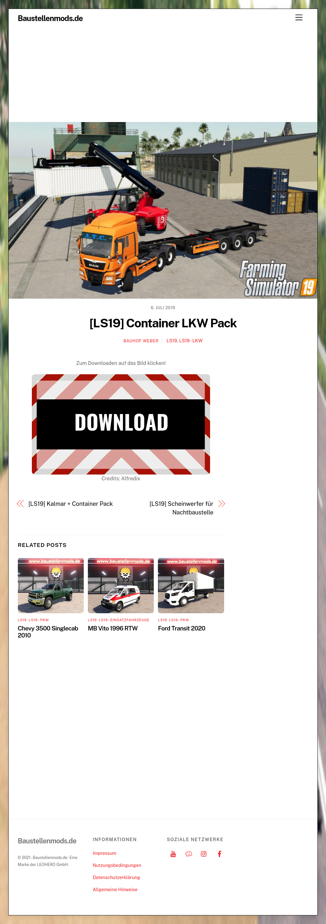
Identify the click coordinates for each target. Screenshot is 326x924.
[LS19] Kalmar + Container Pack (70, 503)
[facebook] (219, 853)
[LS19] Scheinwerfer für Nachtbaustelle (181, 507)
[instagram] (204, 853)
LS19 (172, 340)
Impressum (104, 853)
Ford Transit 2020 (181, 628)
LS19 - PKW (39, 620)
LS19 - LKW (190, 340)
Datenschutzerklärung (116, 877)
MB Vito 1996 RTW (113, 628)
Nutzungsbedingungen (117, 865)
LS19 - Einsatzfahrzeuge (124, 620)
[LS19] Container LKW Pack (163, 323)
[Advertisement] (163, 74)
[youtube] (173, 853)
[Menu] (299, 17)
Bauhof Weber (141, 340)
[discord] (188, 853)
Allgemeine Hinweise (115, 889)
